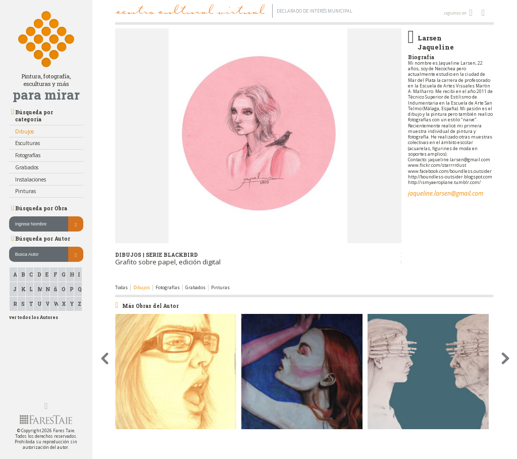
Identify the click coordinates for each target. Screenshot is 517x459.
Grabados (26, 167)
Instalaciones (30, 179)
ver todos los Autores (33, 317)
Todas (121, 288)
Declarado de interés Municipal (314, 11)
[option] (258, 156)
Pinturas (25, 191)
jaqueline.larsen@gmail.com (445, 193)
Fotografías (27, 155)
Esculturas (27, 143)
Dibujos (24, 131)
